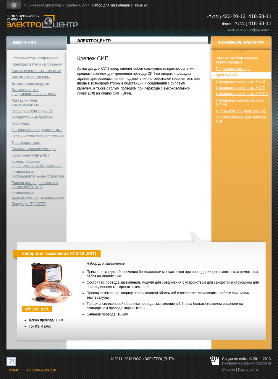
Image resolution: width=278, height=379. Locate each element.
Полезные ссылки (41, 370)
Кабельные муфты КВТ (30, 155)
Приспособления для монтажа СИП (241, 119)
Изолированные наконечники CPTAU (240, 102)
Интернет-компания (246, 363)
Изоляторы (21, 123)
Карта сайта (248, 369)
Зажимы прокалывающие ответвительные (237, 60)
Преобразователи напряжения (37, 64)
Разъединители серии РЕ (32, 111)
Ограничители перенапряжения (38, 136)
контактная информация (249, 29)
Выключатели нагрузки (30, 84)
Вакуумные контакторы (31, 77)
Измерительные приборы (32, 117)
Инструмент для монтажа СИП (241, 111)
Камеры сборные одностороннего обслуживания (37, 164)
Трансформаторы (26, 143)
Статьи (12, 370)
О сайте (228, 369)
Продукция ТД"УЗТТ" (29, 204)
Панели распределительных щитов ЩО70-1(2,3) (35, 185)
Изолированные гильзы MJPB (240, 81)
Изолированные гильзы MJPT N (242, 94)
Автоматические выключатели (36, 71)
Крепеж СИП (76, 5)
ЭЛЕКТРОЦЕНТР (94, 40)
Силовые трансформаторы (34, 149)
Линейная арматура (44, 5)
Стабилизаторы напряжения (35, 58)
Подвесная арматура (233, 69)
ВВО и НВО (25, 42)
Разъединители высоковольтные (25, 102)
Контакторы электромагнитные (37, 130)
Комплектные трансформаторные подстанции (38, 195)
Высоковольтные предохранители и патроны (34, 92)
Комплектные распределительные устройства (38, 174)
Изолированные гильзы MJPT (240, 88)
